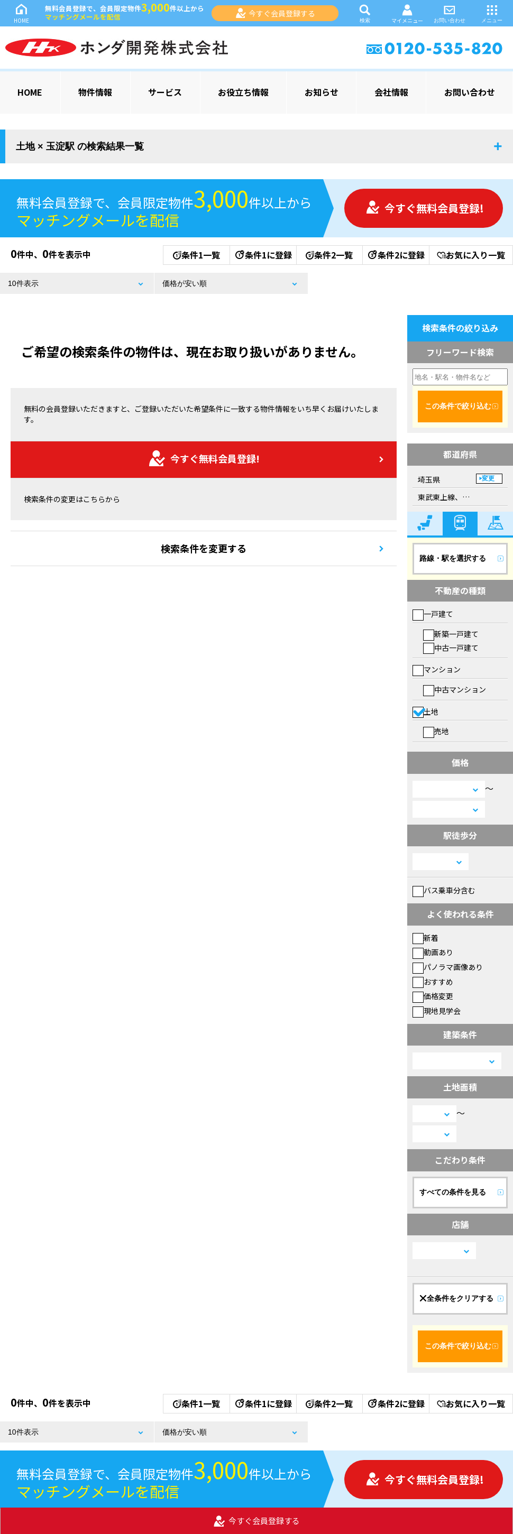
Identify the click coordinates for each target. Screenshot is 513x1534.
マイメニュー (407, 13)
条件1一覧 (196, 254)
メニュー (492, 13)
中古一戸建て (451, 647)
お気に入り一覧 (471, 254)
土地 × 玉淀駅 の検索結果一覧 (80, 146)
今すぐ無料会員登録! (424, 208)
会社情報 (391, 92)
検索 (365, 13)
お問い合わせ (449, 13)
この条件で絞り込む (458, 406)
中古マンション (454, 689)
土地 (425, 711)
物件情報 (95, 92)
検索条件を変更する (203, 548)
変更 (488, 478)
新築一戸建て (451, 634)
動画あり (433, 952)
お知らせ (321, 92)
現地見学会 (437, 1010)
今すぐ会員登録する (275, 13)
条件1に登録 (263, 254)
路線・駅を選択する (452, 558)
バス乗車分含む (444, 890)
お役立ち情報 (243, 92)
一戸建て (433, 613)
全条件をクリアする (456, 1298)
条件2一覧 (329, 254)
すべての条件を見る (452, 1192)
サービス (165, 92)
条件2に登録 (396, 254)
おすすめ (433, 981)
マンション (437, 669)
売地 (436, 731)
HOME (21, 13)
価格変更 (433, 996)
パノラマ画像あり (448, 967)
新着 (425, 937)
